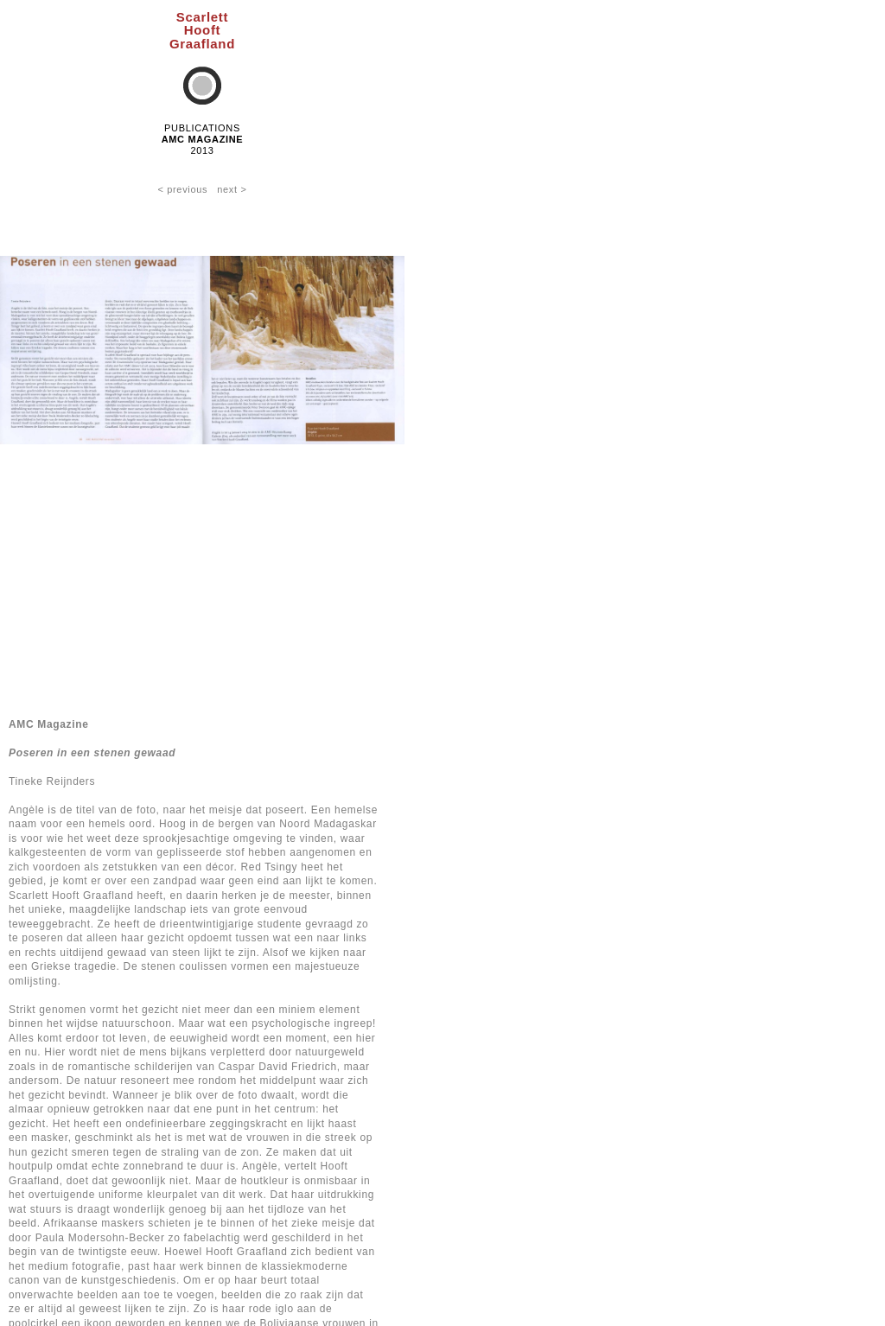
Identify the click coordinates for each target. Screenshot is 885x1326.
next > (231, 189)
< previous (182, 189)
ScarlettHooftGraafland (202, 30)
